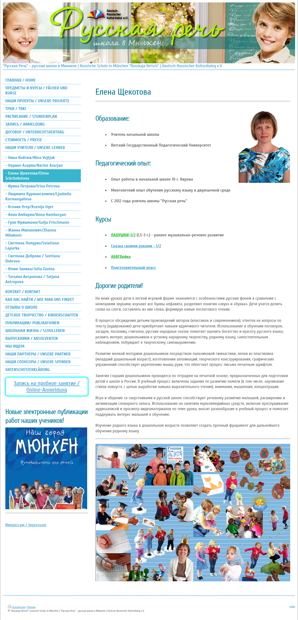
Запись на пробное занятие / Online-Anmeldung (47, 386)
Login (292, 606)
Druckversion (16, 607)
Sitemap (31, 607)
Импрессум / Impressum (25, 524)
